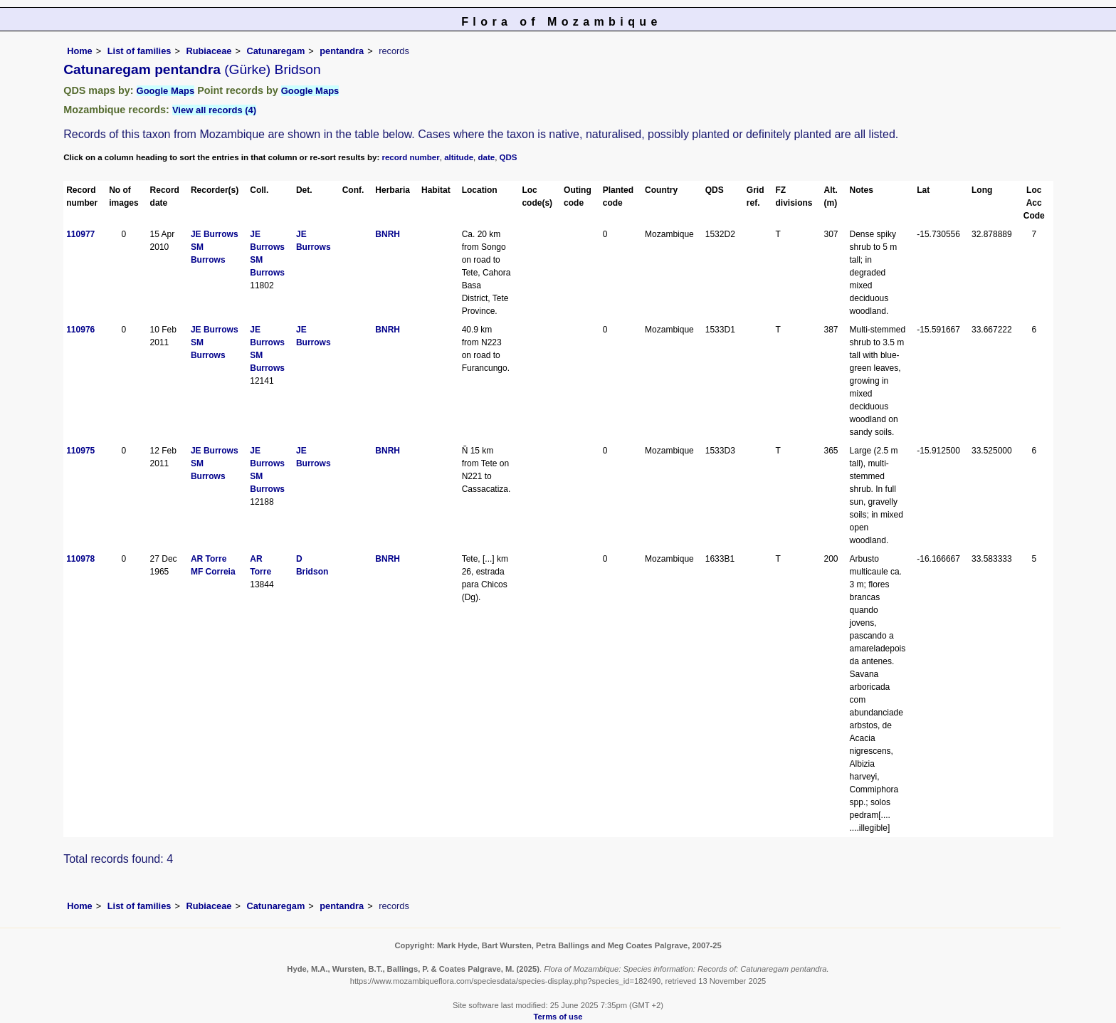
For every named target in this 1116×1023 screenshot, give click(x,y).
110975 (80, 451)
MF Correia (213, 572)
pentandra (342, 51)
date (486, 157)
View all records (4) (214, 110)
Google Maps (166, 90)
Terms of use (558, 1016)
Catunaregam (275, 51)
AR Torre (208, 559)
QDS (508, 157)
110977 (80, 234)
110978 (80, 559)
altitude (458, 157)
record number (410, 157)
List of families (139, 51)
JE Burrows (214, 234)
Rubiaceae (208, 51)
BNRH (387, 234)
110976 (80, 330)
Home (80, 51)
